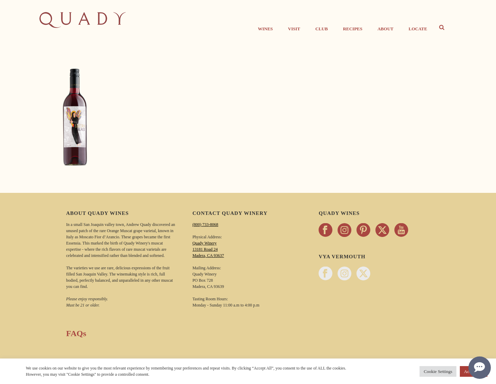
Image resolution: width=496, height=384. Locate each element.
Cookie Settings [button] (438, 371)
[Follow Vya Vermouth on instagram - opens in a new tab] (344, 274)
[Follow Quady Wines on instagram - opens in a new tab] (344, 230)
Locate (418, 28)
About (385, 28)
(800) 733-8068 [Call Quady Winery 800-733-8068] (205, 224)
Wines (265, 28)
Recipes (352, 28)
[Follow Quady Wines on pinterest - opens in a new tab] (363, 230)
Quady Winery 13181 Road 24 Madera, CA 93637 (208, 249)
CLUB (322, 28)
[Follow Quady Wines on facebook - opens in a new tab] (325, 230)
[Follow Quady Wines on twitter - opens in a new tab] (382, 230)
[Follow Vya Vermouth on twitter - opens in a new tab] (363, 274)
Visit (294, 28)
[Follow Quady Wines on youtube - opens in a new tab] (401, 230)
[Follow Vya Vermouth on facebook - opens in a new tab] (325, 274)
